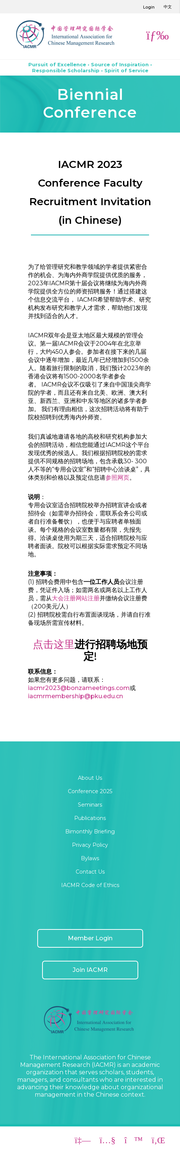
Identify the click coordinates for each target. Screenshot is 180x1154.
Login (149, 7)
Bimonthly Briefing (90, 831)
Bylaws (90, 858)
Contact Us (90, 871)
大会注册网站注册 (76, 598)
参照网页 (117, 477)
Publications (90, 818)
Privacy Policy (90, 845)
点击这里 (54, 644)
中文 (168, 6)
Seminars (90, 804)
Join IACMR (90, 969)
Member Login (90, 938)
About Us (90, 778)
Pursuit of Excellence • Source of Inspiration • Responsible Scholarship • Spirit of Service (90, 67)
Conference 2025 (90, 791)
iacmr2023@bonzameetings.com (79, 688)
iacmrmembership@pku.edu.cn (75, 696)
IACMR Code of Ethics (90, 885)
